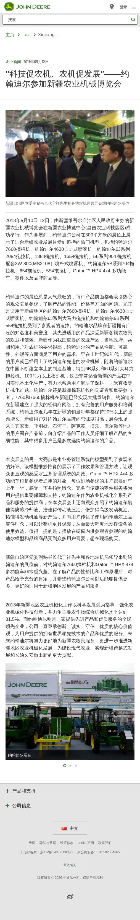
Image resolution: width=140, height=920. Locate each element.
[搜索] (70, 20)
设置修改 (66, 843)
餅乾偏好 (70, 865)
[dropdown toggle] (26, 35)
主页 (10, 34)
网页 (31, 843)
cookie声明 (86, 843)
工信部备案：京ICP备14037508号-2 (46, 852)
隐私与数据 (47, 843)
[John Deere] (30, 6)
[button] (70, 896)
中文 (70, 828)
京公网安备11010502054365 (98, 852)
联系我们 (105, 843)
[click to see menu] (134, 6)
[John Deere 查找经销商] (111, 6)
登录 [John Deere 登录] (123, 6)
